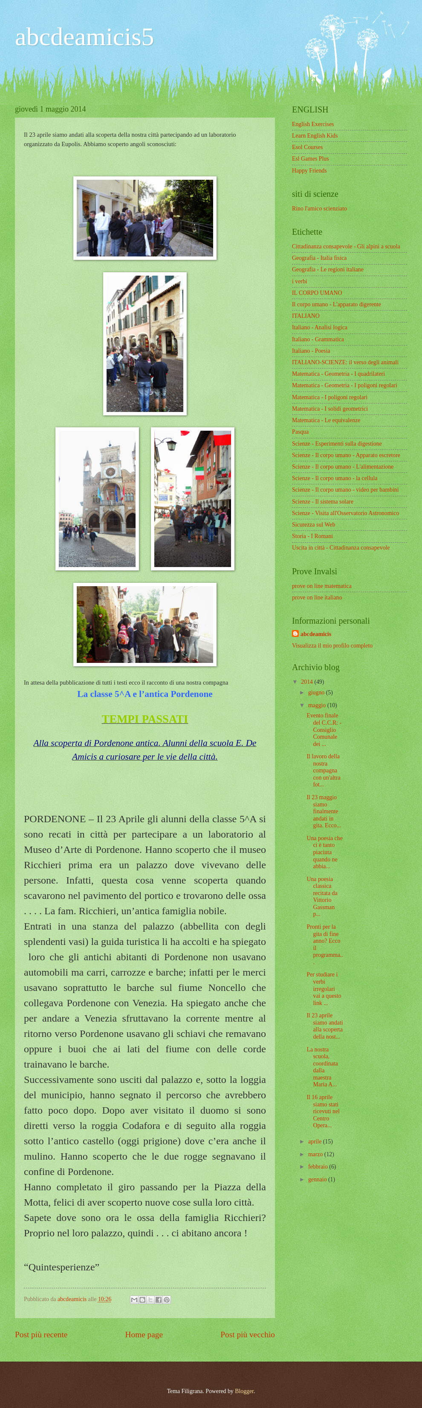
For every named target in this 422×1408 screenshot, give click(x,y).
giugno (317, 692)
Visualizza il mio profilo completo (332, 645)
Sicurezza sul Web (313, 524)
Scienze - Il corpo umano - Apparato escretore (346, 455)
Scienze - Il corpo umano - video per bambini (345, 490)
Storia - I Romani (312, 536)
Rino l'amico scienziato (319, 208)
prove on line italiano (317, 597)
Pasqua (300, 432)
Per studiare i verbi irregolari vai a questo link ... (323, 988)
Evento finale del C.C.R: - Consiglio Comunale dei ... (323, 729)
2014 (307, 682)
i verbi (299, 281)
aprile (315, 1141)
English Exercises (313, 124)
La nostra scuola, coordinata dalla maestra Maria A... (322, 1067)
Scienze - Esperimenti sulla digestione (337, 444)
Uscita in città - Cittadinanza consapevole (341, 547)
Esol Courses (307, 147)
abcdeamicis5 (84, 37)
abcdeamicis (316, 634)
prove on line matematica (322, 586)
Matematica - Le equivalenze (326, 420)
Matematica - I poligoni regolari (329, 397)
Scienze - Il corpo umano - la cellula (334, 478)
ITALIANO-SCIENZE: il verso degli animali (345, 362)
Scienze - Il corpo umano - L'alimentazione (342, 467)
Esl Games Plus (310, 158)
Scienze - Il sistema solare (322, 501)
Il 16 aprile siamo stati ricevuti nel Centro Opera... (322, 1111)
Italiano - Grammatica (318, 339)
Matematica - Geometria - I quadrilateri (338, 374)
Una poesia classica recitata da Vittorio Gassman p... (321, 897)
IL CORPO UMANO (317, 293)
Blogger (244, 1391)
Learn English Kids (315, 135)
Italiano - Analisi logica (319, 327)
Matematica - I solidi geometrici (330, 409)
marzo (316, 1154)
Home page (144, 1334)
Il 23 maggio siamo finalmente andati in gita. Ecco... (323, 811)
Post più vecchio (247, 1334)
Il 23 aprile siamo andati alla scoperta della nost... (324, 1026)
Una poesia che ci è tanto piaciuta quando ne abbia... (324, 852)
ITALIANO (306, 316)
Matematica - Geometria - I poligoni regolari (344, 385)
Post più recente (41, 1334)
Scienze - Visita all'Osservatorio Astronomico (345, 513)
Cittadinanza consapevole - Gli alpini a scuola (346, 246)
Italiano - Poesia (311, 351)
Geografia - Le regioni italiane (328, 269)
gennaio (318, 1179)
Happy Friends (309, 170)
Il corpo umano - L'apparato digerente (336, 304)
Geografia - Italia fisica (319, 258)
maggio (317, 705)
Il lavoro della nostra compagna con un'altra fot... (323, 770)
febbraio (318, 1166)
